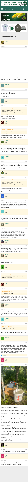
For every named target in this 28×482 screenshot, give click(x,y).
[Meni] (2, 9)
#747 (26, 177)
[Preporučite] (24, 46)
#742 (26, 89)
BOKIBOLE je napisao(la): (7, 326)
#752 (26, 260)
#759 (26, 449)
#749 (26, 216)
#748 (26, 200)
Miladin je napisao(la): (6, 291)
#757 (26, 342)
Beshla (3, 38)
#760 (26, 460)
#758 (26, 364)
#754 (26, 288)
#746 (26, 161)
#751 (26, 245)
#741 (26, 46)
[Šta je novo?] (23, 9)
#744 (26, 126)
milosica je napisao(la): (6, 274)
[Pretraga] (26, 9)
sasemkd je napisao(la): (6, 108)
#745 (26, 145)
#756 (26, 323)
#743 (26, 105)
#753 (26, 271)
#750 (26, 228)
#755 (26, 309)
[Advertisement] (14, 62)
